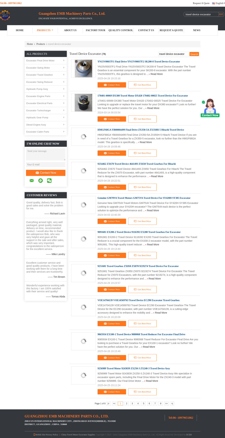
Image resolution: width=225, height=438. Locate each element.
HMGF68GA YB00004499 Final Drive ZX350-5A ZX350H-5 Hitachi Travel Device (141, 129)
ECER (189, 434)
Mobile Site (39, 434)
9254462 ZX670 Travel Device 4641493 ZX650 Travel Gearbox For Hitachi (137, 164)
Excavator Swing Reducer (39, 82)
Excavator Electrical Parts (39, 103)
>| (172, 403)
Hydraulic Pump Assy (37, 89)
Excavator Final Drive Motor (40, 60)
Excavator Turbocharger (38, 110)
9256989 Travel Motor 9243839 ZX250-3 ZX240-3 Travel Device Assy (134, 368)
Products (45, 30)
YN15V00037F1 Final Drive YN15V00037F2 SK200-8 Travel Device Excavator (139, 61)
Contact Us (146, 30)
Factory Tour (95, 30)
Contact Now (45, 172)
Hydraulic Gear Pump (37, 117)
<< (114, 403)
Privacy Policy (52, 434)
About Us (70, 30)
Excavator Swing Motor (38, 67)
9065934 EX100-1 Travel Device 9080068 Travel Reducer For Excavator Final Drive (141, 334)
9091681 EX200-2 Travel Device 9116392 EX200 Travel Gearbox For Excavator (139, 232)
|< (108, 403)
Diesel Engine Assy (36, 124)
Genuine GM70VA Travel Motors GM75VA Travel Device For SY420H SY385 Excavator (144, 198)
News (196, 30)
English (220, 3)
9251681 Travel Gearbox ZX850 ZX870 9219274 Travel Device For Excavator (138, 266)
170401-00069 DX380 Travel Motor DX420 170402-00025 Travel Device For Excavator (143, 95)
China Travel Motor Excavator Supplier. (78, 434)
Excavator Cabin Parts (37, 131)
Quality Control (121, 30)
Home (20, 30)
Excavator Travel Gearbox (39, 74)
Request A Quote (201, 3)
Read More (156, 74)
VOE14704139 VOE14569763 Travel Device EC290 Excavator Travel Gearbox (138, 300)
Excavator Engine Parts (38, 96)
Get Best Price (142, 84)
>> (166, 403)
